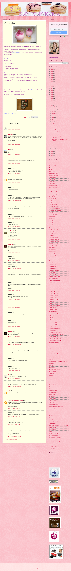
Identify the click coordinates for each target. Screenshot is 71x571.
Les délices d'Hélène (53, 326)
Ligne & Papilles (52, 348)
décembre (54, 106)
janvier (53, 148)
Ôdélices (51, 375)
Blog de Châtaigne (53, 183)
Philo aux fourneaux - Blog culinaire (15, 400)
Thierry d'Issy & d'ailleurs (54, 429)
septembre (54, 113)
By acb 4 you (51, 189)
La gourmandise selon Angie (54, 305)
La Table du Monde (53, 311)
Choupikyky (10, 134)
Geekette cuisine (52, 264)
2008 (52, 151)
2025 (52, 71)
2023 (52, 75)
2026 (52, 69)
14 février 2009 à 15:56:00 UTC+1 (14, 154)
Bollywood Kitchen (53, 185)
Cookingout (51, 224)
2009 (52, 105)
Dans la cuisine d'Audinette (54, 239)
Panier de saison (52, 380)
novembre (54, 109)
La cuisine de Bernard (53, 295)
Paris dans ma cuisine (53, 388)
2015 (52, 92)
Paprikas (51, 386)
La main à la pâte (52, 307)
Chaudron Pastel (52, 198)
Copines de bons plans (53, 225)
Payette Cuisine (52, 394)
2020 (52, 81)
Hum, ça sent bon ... (53, 274)
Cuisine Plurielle (52, 233)
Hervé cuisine (52, 272)
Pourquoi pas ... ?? (52, 402)
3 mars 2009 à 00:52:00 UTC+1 (14, 416)
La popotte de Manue (53, 309)
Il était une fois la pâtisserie (54, 276)
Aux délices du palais (53, 177)
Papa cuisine (51, 382)
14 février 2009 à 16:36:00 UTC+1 (14, 163)
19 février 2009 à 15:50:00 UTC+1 (14, 378)
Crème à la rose (55, 134)
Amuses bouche (52, 171)
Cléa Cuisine (51, 212)
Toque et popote (52, 431)
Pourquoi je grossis (53, 400)
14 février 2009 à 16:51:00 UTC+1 (14, 182)
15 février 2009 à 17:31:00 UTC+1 (14, 290)
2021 (52, 79)
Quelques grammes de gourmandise (56, 406)
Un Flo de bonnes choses (54, 439)
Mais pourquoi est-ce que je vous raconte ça (58, 361)
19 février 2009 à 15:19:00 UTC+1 (14, 370)
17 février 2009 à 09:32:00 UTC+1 (14, 362)
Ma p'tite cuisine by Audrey (54, 353)
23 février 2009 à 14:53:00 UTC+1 (14, 386)
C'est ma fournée (52, 193)
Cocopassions (52, 216)
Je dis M (50, 284)
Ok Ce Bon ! (51, 377)
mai (53, 121)
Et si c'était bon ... (52, 251)
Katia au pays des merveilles (54, 288)
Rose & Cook (52, 415)
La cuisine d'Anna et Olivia (54, 291)
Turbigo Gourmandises (53, 433)
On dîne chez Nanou (53, 379)
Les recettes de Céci (53, 344)
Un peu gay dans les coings (54, 441)
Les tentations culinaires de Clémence (56, 346)
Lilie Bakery (51, 350)
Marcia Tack (51, 365)
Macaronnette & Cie (53, 355)
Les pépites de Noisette (53, 336)
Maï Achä (51, 359)
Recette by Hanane (53, 410)
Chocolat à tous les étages (54, 206)
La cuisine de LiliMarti (53, 299)
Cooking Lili (51, 222)
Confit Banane (52, 218)
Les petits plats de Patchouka (55, 340)
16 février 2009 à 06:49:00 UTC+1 (14, 344)
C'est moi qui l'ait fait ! (53, 194)
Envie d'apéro (52, 247)
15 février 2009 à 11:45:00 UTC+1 (14, 252)
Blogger (37, 568)
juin (53, 119)
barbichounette (11, 230)
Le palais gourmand (53, 315)
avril (53, 123)
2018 (52, 86)
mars (53, 125)
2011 (52, 100)
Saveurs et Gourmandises (54, 421)
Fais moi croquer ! (52, 253)
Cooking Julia (52, 220)
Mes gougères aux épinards (54, 369)
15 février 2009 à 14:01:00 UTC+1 (14, 268)
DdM (9, 390)
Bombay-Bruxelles (53, 187)
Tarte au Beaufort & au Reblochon (58, 129)
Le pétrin (51, 319)
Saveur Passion (52, 419)
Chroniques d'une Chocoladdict (55, 210)
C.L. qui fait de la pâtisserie (54, 191)
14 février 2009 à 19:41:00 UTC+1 (14, 218)
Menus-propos (52, 367)
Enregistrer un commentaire (11, 439)
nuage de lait (10, 244)
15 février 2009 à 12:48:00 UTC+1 (14, 260)
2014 (52, 94)
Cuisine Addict (52, 231)
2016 (52, 90)
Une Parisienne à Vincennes (54, 446)
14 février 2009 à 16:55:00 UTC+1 (14, 191)
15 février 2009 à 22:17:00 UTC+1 (14, 316)
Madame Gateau (52, 357)
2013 (52, 96)
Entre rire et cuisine (53, 245)
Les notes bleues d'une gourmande (56, 334)
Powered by (59, 36)
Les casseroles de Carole (54, 322)
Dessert (9, 119)
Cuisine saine (51, 235)
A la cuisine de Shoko (53, 165)
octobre (53, 111)
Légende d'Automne (53, 320)
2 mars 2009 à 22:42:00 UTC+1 (14, 396)
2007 (52, 153)
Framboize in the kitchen (54, 260)
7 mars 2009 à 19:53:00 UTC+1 (14, 424)
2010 (52, 103)
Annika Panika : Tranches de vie (55, 173)
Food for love (52, 256)
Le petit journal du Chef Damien (55, 317)
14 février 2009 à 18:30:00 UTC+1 (14, 200)
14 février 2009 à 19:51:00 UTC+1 (14, 226)
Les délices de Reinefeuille (54, 328)
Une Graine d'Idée (52, 444)
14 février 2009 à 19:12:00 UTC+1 (14, 210)
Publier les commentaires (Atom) (14, 449)
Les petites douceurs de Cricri (55, 338)
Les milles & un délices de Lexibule (56, 332)
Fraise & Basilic (52, 258)
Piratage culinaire (52, 398)
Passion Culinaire (52, 392)
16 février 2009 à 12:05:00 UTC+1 (14, 353)
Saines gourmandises (53, 417)
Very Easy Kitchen (53, 448)
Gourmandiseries (52, 268)
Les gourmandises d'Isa (53, 330)
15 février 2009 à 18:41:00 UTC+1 (14, 307)
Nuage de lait (51, 373)
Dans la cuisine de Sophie (54, 241)
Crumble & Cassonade (53, 229)
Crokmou (51, 227)
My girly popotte (52, 371)
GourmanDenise (52, 266)
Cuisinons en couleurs (53, 237)
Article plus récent (8, 446)
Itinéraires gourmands (53, 278)
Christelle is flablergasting (54, 208)
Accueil (24, 446)
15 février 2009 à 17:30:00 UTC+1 (14, 277)
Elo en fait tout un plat (53, 243)
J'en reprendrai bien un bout (54, 280)
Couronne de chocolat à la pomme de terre (60, 131)
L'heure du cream (52, 289)
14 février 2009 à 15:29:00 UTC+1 (14, 129)
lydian (9, 177)
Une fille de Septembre (53, 443)
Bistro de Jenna (52, 181)
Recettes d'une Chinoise (54, 412)
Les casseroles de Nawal (54, 324)
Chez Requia (51, 202)
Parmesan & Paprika (53, 390)
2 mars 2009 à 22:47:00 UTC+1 (14, 408)
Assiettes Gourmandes (53, 175)
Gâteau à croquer (52, 262)
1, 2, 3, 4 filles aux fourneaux (55, 162)
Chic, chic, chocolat (53, 204)
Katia (9, 149)
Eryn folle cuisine (52, 249)
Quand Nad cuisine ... (53, 404)
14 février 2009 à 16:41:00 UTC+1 (14, 173)
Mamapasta (51, 363)
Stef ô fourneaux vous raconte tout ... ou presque (58, 425)
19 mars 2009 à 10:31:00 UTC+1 (14, 436)
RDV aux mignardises (53, 408)
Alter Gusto (51, 169)
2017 (52, 88)
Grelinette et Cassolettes (54, 270)
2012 (52, 98)
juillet (53, 117)
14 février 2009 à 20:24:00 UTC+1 (14, 239)
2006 (52, 155)
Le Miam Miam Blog (53, 313)
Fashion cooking (52, 255)
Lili (8, 126)
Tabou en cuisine (52, 427)
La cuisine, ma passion (53, 303)
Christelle (10, 331)
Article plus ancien (41, 446)
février (53, 128)
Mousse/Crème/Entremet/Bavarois (18, 119)
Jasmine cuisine (52, 282)
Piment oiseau (52, 396)
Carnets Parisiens (52, 196)
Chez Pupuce (51, 200)
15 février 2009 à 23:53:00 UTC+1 (14, 336)
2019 (52, 84)
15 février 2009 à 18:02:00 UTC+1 (14, 299)
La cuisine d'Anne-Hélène (54, 293)
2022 (52, 77)
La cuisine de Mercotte (53, 301)
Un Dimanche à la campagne (55, 437)
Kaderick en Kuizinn (53, 286)
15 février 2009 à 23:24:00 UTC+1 (14, 326)
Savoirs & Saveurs (53, 423)
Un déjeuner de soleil (53, 435)
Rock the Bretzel (52, 413)
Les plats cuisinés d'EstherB (54, 342)
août (53, 115)
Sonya (9, 374)
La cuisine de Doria (53, 297)
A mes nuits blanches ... (54, 167)
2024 (52, 73)
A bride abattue (52, 163)
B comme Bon (52, 179)
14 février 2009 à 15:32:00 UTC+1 (14, 144)
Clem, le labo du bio (53, 214)
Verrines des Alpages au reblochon (58, 146)
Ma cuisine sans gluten (53, 351)
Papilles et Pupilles (53, 384)
